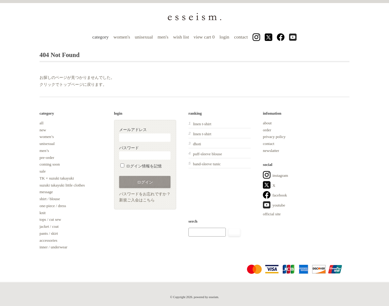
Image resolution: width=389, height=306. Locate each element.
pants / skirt (49, 233)
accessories (48, 240)
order (267, 130)
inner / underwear (53, 247)
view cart (205, 36)
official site (272, 214)
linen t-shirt (202, 124)
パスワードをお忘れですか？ (144, 194)
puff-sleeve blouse (207, 154)
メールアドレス (144, 134)
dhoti (197, 144)
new (43, 130)
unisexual (144, 36)
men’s (44, 150)
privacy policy (274, 136)
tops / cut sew (50, 219)
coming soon (50, 164)
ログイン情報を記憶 (141, 166)
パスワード (144, 153)
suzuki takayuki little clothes (62, 185)
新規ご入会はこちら (137, 200)
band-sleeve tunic (207, 164)
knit (43, 212)
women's (121, 36)
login (224, 36)
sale (43, 171)
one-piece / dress (53, 205)
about (267, 123)
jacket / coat (49, 226)
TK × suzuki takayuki (57, 178)
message (46, 192)
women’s (47, 136)
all (41, 123)
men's (162, 36)
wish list (181, 36)
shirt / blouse (50, 199)
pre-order (47, 157)
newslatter (271, 150)
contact (241, 36)
